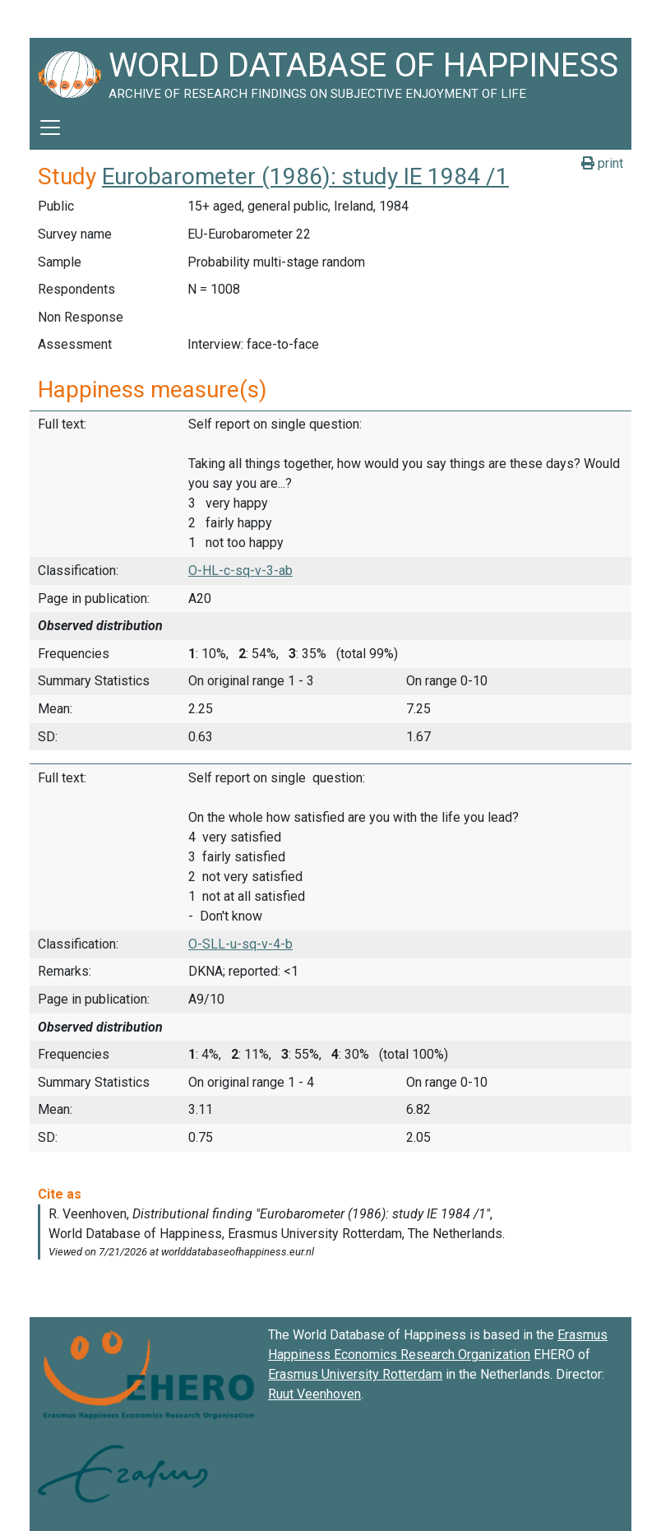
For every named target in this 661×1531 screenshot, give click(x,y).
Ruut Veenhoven (314, 1394)
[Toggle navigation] (50, 127)
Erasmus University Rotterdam (355, 1374)
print (602, 163)
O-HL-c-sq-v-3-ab (240, 570)
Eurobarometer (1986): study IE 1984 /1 (305, 176)
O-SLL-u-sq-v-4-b (240, 944)
